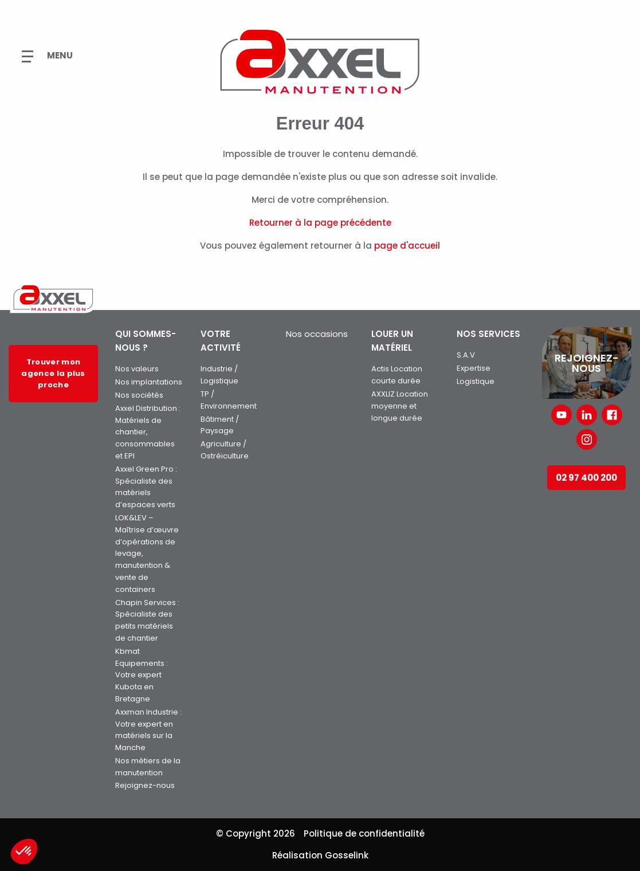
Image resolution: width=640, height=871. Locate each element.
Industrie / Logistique (219, 374)
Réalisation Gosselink (320, 855)
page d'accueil (407, 246)
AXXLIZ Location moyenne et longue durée (399, 406)
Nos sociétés (139, 395)
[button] (24, 851)
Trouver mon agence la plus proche (53, 373)
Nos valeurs (137, 368)
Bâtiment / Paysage (220, 425)
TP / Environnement (229, 400)
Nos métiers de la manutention (147, 766)
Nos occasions (317, 334)
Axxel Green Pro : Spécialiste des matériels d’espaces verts (146, 487)
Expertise (473, 368)
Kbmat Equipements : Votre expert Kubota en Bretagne (141, 675)
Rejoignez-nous (145, 785)
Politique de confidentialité (364, 833)
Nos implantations (148, 381)
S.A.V (466, 355)
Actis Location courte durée (396, 374)
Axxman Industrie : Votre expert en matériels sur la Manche (148, 730)
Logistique (475, 381)
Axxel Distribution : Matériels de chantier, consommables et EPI (147, 432)
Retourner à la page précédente (320, 223)
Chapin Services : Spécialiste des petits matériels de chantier (147, 620)
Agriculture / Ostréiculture (225, 449)
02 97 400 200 (586, 478)
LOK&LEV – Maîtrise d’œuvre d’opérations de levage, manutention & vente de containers (147, 553)
